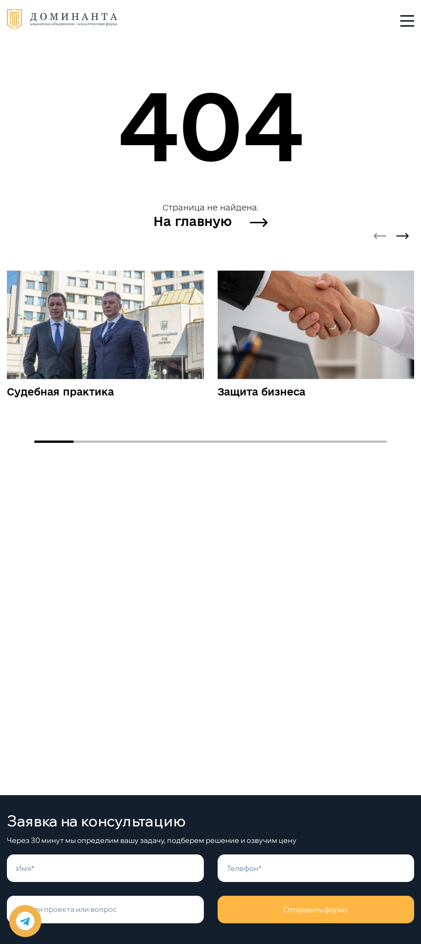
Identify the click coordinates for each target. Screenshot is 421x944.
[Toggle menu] (407, 21)
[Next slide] (402, 236)
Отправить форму (315, 909)
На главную (210, 221)
